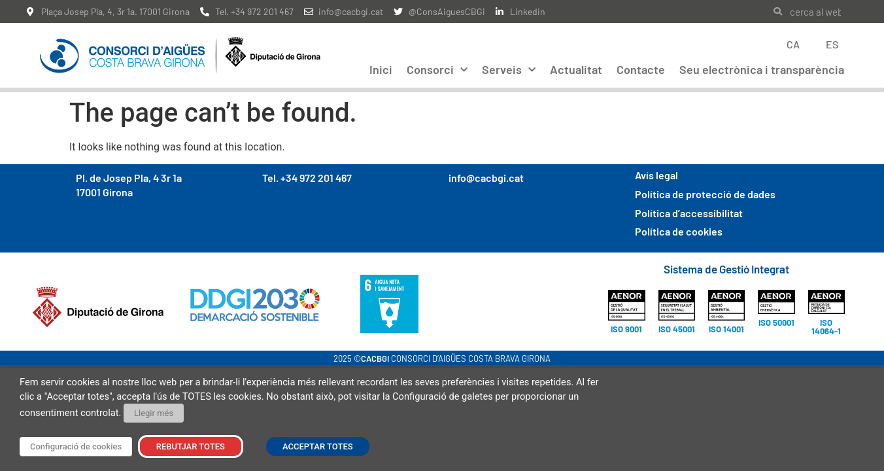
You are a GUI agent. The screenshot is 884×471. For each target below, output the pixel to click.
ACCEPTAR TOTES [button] (317, 446)
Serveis (509, 70)
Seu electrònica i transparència (761, 69)
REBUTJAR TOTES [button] (190, 446)
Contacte (641, 69)
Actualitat (576, 69)
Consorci (437, 70)
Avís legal (656, 168)
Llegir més (153, 413)
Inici (380, 69)
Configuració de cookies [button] (76, 446)
